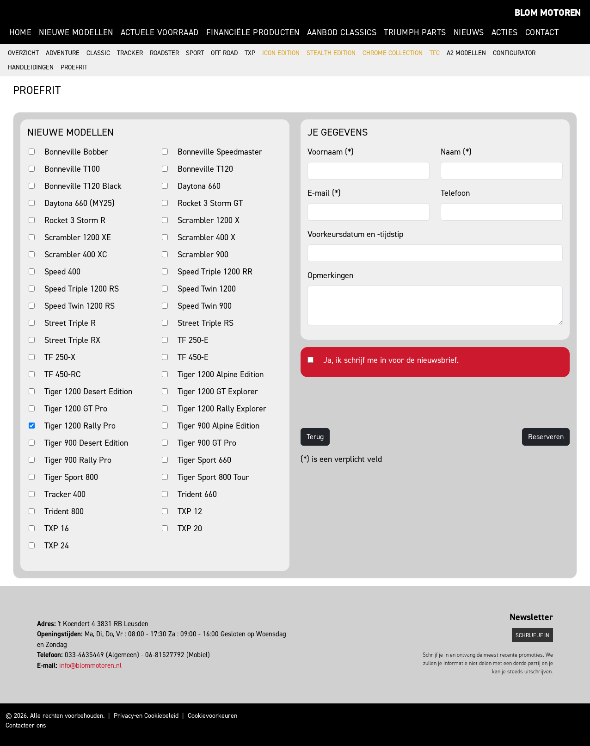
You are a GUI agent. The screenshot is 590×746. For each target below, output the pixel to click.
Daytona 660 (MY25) (79, 203)
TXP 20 (190, 528)
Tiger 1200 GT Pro (75, 408)
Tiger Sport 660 (204, 460)
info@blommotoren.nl (90, 665)
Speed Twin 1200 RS (79, 305)
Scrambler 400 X (206, 237)
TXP (250, 53)
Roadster (164, 53)
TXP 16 (56, 528)
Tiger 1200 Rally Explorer (222, 408)
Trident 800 (64, 511)
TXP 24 (56, 545)
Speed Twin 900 (205, 305)
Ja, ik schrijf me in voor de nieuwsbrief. (391, 360)
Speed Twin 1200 (207, 288)
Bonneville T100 (72, 168)
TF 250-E (193, 340)
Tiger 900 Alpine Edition (218, 425)
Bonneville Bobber (76, 151)
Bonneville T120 (205, 168)
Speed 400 (62, 271)
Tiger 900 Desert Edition (86, 442)
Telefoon (455, 193)
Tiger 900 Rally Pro (77, 460)
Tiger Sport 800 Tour (213, 477)
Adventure (63, 53)
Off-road (224, 53)
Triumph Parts (415, 32)
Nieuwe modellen (76, 32)
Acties (505, 32)
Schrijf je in (532, 635)
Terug (315, 436)
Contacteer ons (26, 725)
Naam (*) (456, 151)
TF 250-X (59, 357)
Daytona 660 (199, 186)
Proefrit (74, 67)
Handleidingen (31, 67)
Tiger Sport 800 (71, 477)
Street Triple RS (206, 323)
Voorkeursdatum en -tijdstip (355, 234)
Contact (542, 32)
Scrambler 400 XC (75, 254)
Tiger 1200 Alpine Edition (221, 374)
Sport (195, 53)
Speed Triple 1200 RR (215, 271)
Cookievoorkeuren (212, 715)
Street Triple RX (72, 340)
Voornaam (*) (330, 151)
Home (20, 32)
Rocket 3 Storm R (74, 220)
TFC (435, 53)
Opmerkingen (330, 275)
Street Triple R (70, 323)
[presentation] (371, 403)
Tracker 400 (65, 494)
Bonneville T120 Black (83, 186)
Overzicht (23, 53)
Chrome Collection (393, 53)
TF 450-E (193, 357)
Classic (98, 53)
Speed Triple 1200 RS (81, 288)
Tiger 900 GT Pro (207, 442)
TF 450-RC (62, 374)
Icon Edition (281, 53)
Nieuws (469, 32)
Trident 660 (197, 494)
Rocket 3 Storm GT (210, 203)
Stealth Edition (331, 53)
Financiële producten (253, 32)
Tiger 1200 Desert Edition (88, 391)
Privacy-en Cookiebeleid (146, 715)
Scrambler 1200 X (209, 220)
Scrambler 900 (203, 254)
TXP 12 (190, 511)
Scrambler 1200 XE (77, 237)
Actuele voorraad (160, 32)
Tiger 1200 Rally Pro (80, 425)
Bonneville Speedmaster (220, 151)
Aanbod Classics (342, 32)
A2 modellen (466, 53)
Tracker (130, 53)
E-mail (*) (324, 193)
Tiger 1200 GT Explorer (218, 391)
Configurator (514, 53)
